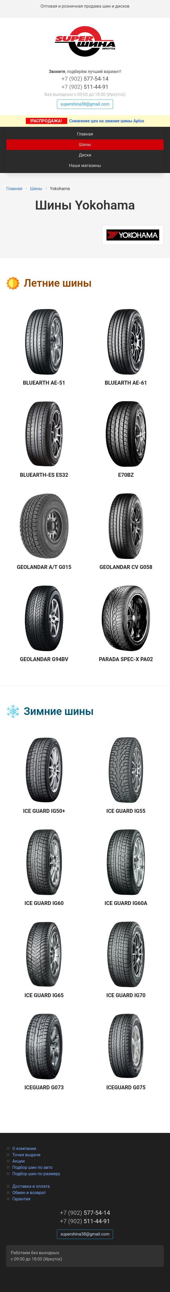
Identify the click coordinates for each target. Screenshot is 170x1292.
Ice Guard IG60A (126, 868)
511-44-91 (84, 87)
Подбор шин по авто (32, 1167)
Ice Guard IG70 (125, 960)
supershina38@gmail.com (84, 104)
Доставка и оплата (31, 1186)
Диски (85, 155)
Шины (85, 144)
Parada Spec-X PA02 (126, 624)
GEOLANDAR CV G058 (126, 532)
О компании (24, 1148)
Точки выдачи (26, 1154)
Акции (18, 1161)
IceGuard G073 (44, 1052)
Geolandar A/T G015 (44, 532)
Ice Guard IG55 (125, 775)
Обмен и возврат (29, 1192)
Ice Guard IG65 (44, 960)
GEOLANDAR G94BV (44, 624)
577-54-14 (84, 79)
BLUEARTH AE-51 (44, 347)
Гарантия (21, 1198)
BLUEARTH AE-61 (126, 347)
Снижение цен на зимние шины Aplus (85, 121)
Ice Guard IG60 (44, 868)
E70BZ (126, 439)
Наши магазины (85, 165)
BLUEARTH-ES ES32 (44, 439)
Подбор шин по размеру (36, 1173)
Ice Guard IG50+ (44, 775)
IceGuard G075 (125, 1052)
